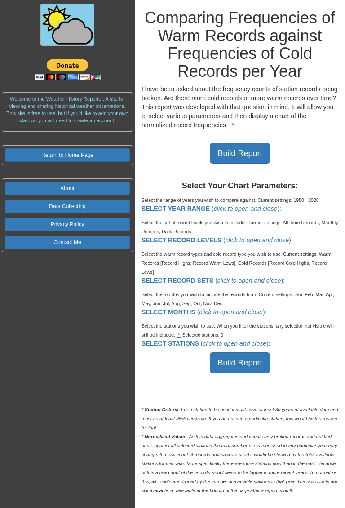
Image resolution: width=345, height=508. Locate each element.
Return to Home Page (67, 155)
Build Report (239, 153)
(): (211, 208)
